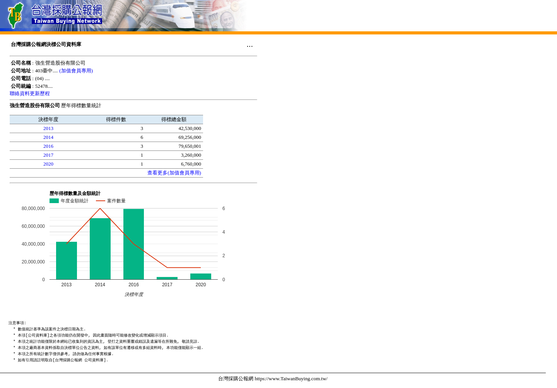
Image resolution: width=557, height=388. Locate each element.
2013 (48, 128)
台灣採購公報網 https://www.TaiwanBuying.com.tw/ (273, 378)
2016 (48, 146)
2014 (48, 137)
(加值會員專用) (76, 70)
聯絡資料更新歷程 (30, 93)
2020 (48, 164)
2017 (48, 155)
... (249, 44)
